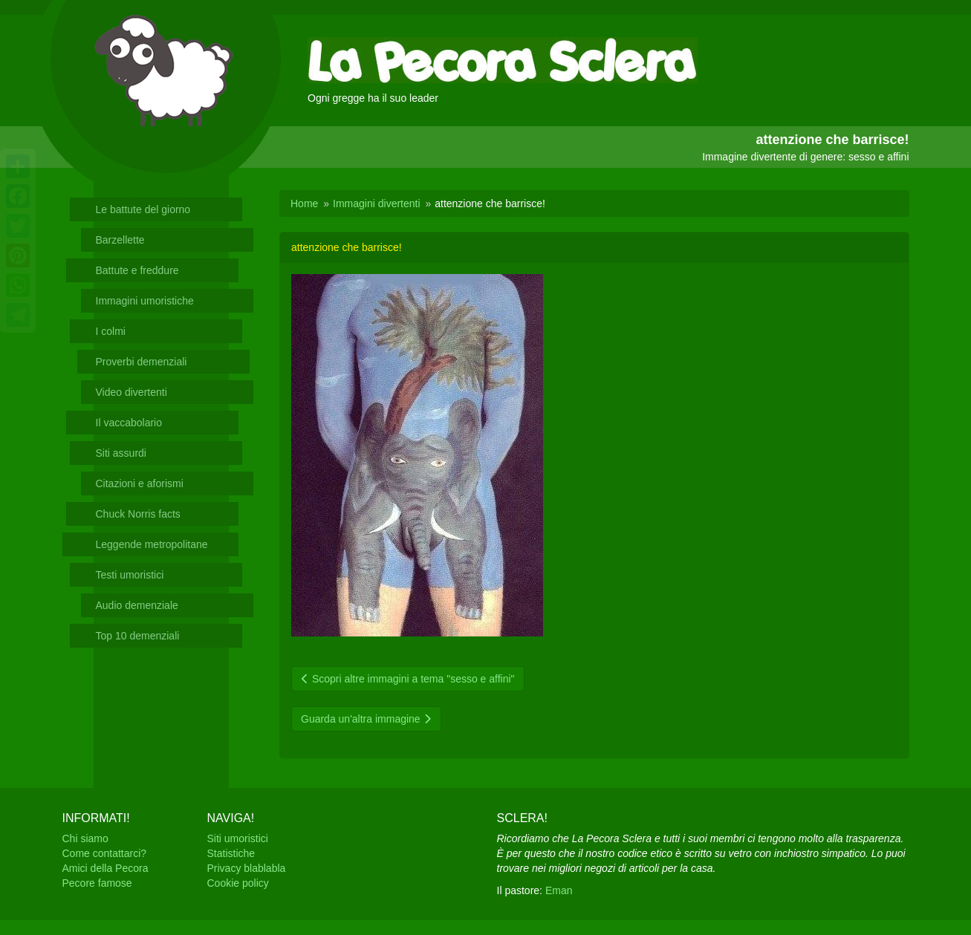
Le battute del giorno (143, 209)
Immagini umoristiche (145, 301)
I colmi (111, 331)
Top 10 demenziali (138, 636)
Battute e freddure (137, 270)
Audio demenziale (137, 605)
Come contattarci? (104, 853)
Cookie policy (238, 883)
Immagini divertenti (376, 203)
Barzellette (120, 240)
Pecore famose (97, 883)
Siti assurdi (121, 453)
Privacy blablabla (246, 868)
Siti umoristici (237, 838)
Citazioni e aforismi (140, 483)
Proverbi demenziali (141, 362)
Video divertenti (131, 392)
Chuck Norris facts (138, 514)
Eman (559, 890)
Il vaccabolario (129, 423)
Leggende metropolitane (152, 544)
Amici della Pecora (105, 868)
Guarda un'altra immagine (366, 719)
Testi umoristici (130, 575)
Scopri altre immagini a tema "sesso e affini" (408, 679)
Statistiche (231, 853)
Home (304, 203)
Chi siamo (85, 838)
